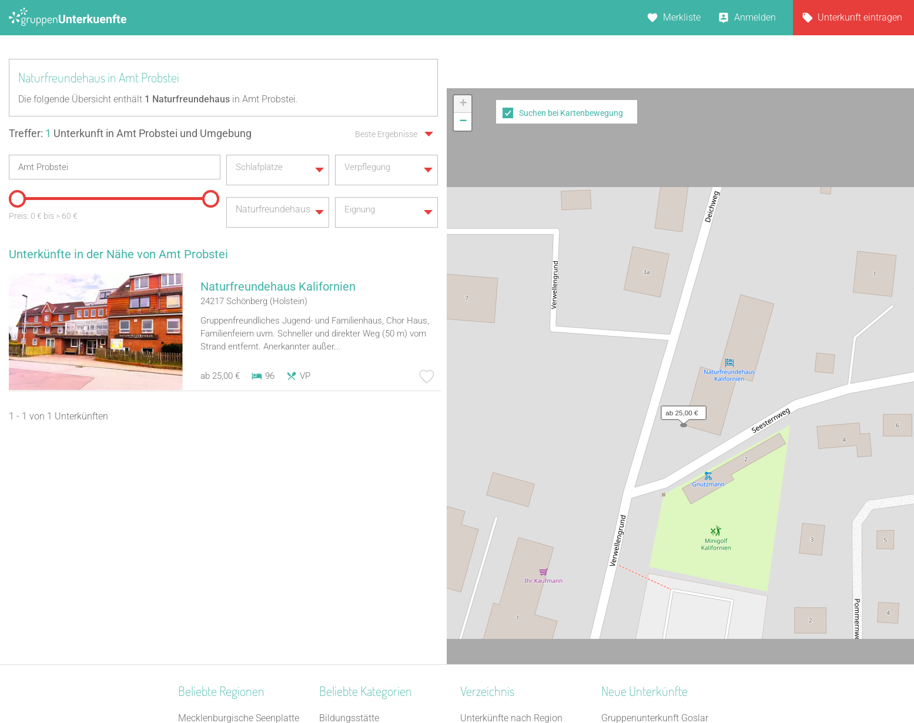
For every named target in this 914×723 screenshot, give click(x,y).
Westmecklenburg (215, 577)
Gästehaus (341, 577)
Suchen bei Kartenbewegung (571, 113)
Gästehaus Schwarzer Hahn (658, 562)
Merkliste (682, 17)
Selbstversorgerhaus (361, 501)
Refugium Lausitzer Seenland (661, 592)
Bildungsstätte (349, 485)
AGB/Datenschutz (425, 683)
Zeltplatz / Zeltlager (359, 546)
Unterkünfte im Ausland (509, 562)
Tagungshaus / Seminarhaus (379, 592)
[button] (680, 260)
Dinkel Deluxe (629, 577)
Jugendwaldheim (355, 531)
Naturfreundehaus (356, 562)
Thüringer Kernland (217, 516)
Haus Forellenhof (636, 531)
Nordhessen (202, 623)
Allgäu (191, 531)
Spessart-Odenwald (218, 592)
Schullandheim (350, 608)
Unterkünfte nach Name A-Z (517, 546)
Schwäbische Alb (213, 501)
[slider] (15, 193)
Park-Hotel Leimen (639, 546)
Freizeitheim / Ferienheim (371, 623)
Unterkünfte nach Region (511, 485)
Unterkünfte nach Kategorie (516, 516)
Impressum (496, 683)
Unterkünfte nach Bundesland (521, 501)
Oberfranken (203, 546)
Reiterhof (337, 516)
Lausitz (193, 608)
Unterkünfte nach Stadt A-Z (516, 531)
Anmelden (755, 17)
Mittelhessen (204, 562)
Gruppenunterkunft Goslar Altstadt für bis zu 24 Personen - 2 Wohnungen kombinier (667, 501)
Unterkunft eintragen (860, 17)
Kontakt (362, 683)
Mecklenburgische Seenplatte (238, 485)
